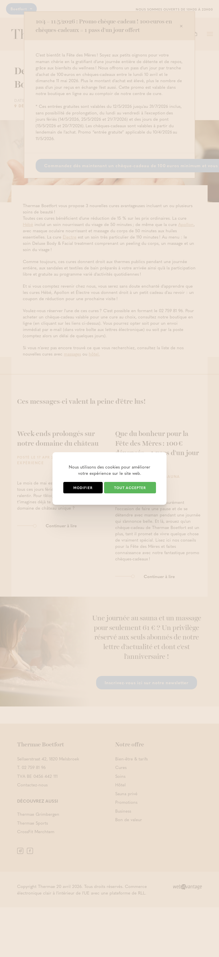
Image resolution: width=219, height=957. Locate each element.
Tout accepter (130, 487)
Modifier (83, 487)
